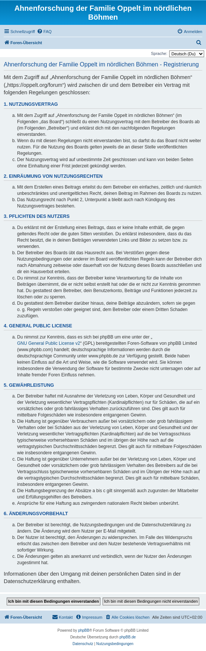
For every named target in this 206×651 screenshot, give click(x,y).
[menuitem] (44, 31)
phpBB (83, 630)
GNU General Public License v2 (48, 343)
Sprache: (159, 53)
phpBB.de (127, 637)
